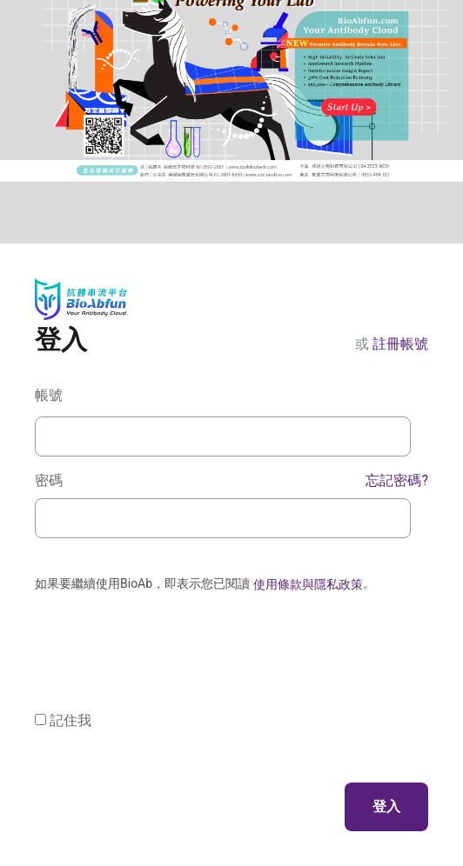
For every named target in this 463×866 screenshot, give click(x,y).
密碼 (231, 480)
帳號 (49, 395)
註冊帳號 (400, 344)
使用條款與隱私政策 (308, 584)
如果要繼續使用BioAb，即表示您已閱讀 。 (205, 585)
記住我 (70, 720)
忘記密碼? (397, 480)
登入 (386, 806)
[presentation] (167, 635)
